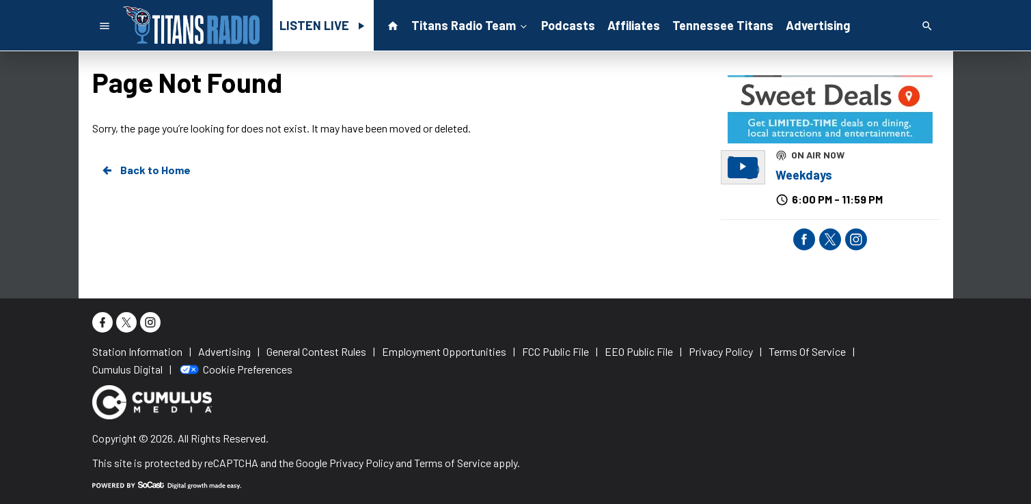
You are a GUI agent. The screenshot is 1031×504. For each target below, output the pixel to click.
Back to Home (145, 170)
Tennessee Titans (722, 25)
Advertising (818, 25)
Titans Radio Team (470, 24)
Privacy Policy (361, 462)
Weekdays (803, 174)
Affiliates (633, 25)
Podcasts (568, 25)
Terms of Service (452, 462)
